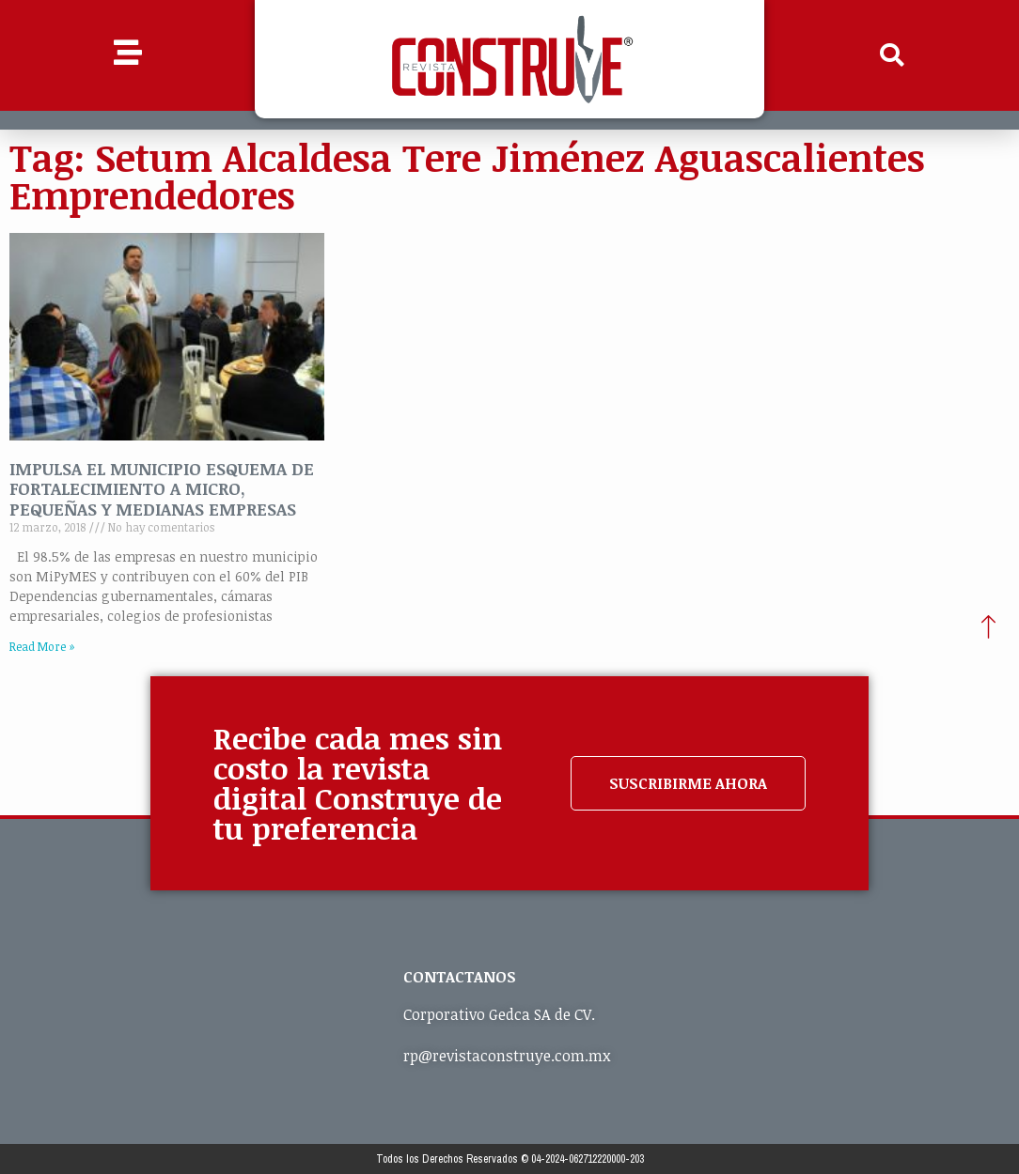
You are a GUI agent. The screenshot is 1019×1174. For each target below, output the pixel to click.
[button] (892, 55)
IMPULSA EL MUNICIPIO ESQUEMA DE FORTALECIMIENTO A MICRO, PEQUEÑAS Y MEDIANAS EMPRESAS (161, 488)
